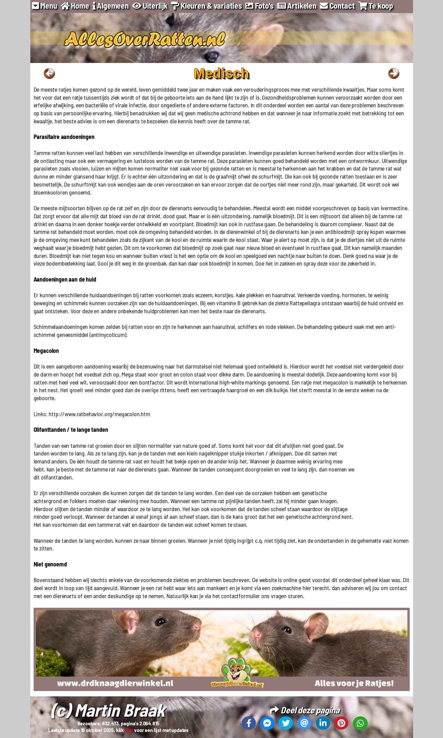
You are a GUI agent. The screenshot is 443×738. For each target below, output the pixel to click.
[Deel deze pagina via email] (304, 723)
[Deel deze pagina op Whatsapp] (360, 723)
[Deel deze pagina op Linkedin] (323, 723)
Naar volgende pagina (394, 73)
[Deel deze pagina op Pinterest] (341, 723)
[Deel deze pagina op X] (286, 723)
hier (129, 730)
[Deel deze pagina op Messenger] (267, 723)
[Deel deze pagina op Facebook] (249, 723)
